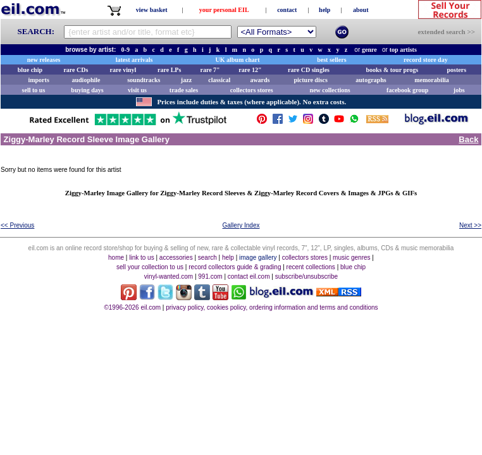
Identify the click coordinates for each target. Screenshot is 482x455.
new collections (330, 90)
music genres (351, 257)
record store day (426, 59)
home (116, 257)
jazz (186, 79)
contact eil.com (249, 276)
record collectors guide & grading (234, 267)
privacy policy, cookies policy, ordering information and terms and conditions (272, 307)
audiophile (86, 79)
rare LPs (169, 69)
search (207, 257)
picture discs (310, 79)
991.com (210, 276)
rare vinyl (123, 69)
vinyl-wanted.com (168, 276)
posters (456, 69)
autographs (370, 79)
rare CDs (75, 69)
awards (259, 79)
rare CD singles (309, 69)
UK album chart (238, 59)
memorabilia (431, 79)
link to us (141, 257)
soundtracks (143, 79)
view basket (152, 9)
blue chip (30, 69)
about (360, 9)
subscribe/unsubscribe (306, 276)
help (324, 9)
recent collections (311, 267)
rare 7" (209, 69)
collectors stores (251, 90)
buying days (87, 90)
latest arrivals (134, 59)
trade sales (184, 90)
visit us (137, 90)
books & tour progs (392, 69)
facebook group (407, 90)
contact (287, 9)
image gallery (257, 257)
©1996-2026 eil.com (132, 307)
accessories (176, 257)
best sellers (331, 59)
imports (38, 79)
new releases (44, 59)
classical (219, 79)
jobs (459, 90)
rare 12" (249, 69)
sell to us (34, 90)
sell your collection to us (149, 267)
